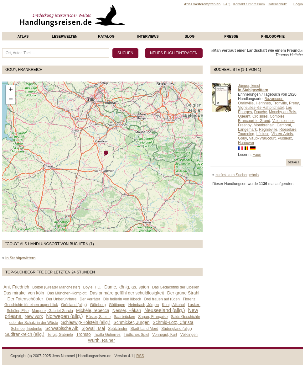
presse (231, 36)
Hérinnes (263, 103)
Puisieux (285, 138)
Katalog (106, 36)
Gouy (242, 138)
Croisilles (260, 116)
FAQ (226, 4)
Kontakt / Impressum (249, 4)
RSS (140, 356)
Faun (257, 154)
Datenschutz (277, 4)
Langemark (247, 129)
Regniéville (268, 129)
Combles (277, 116)
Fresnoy (244, 125)
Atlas (23, 36)
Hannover (246, 142)
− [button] (11, 99)
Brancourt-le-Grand (254, 121)
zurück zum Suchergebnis (237, 175)
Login (298, 4)
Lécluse (262, 134)
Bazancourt (274, 99)
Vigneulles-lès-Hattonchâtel (261, 107)
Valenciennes (283, 121)
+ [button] (11, 90)
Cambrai (284, 125)
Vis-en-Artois (282, 134)
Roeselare (288, 129)
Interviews (147, 36)
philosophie (273, 36)
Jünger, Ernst (249, 85)
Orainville (246, 103)
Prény (294, 103)
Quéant (244, 116)
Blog (190, 36)
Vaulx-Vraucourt (262, 138)
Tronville (280, 103)
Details (293, 162)
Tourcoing (246, 134)
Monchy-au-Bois (282, 112)
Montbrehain (264, 125)
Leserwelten (64, 36)
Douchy (260, 112)
